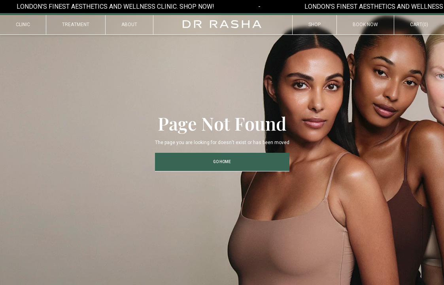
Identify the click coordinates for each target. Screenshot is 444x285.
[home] (222, 24)
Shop (314, 24)
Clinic (23, 24)
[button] (419, 25)
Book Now (365, 24)
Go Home (222, 162)
